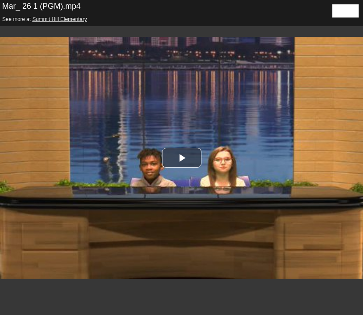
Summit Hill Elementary (59, 19)
